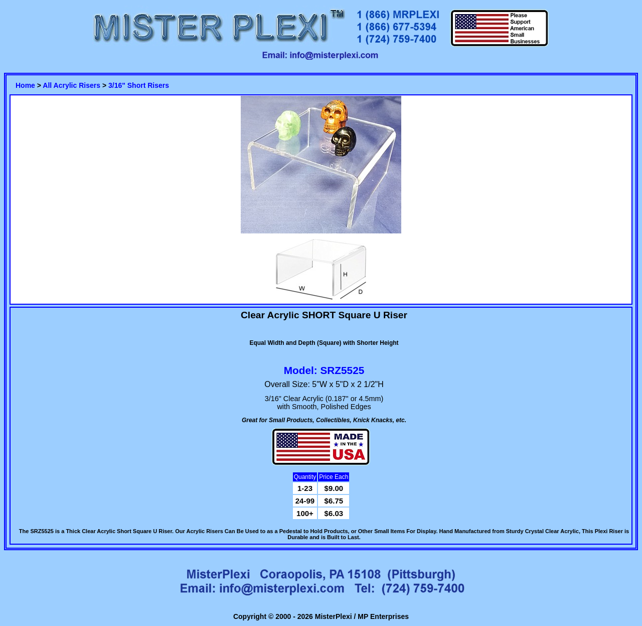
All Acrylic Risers (71, 85)
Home (25, 85)
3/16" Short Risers (138, 85)
